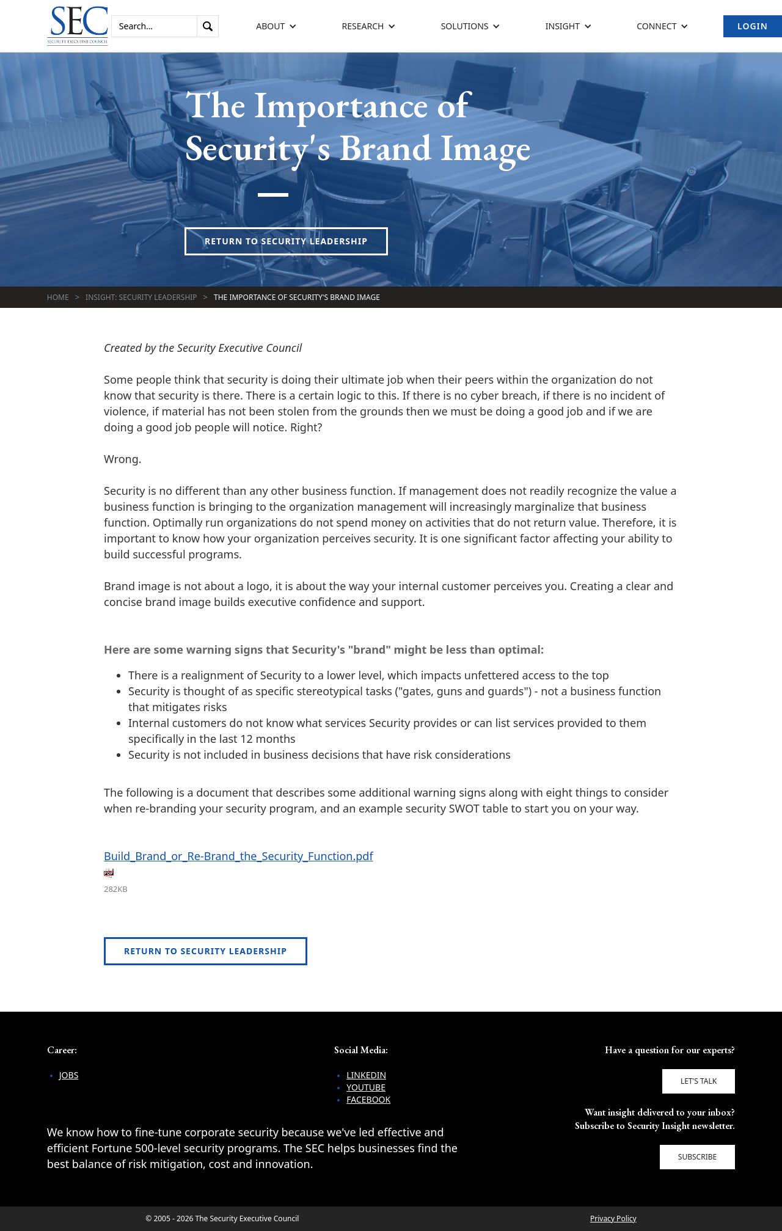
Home (58, 297)
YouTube (366, 1087)
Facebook (368, 1099)
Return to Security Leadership (286, 241)
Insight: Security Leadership (141, 297)
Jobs (69, 1075)
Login (752, 26)
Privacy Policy (613, 1218)
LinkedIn (366, 1075)
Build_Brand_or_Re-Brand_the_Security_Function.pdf (238, 856)
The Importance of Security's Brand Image (297, 297)
